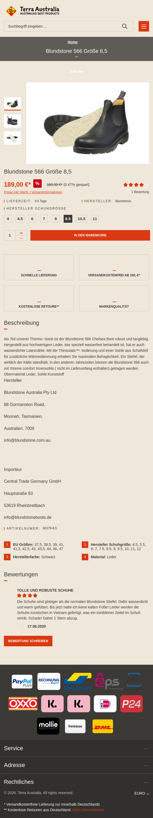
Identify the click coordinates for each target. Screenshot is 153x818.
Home (73, 42)
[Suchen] (124, 26)
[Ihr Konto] (136, 11)
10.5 (81, 218)
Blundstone (123, 201)
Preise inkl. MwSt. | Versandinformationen (33, 192)
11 (95, 218)
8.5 (68, 218)
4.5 (20, 218)
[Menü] (144, 26)
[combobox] (60, 26)
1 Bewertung (140, 192)
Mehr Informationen (88, 810)
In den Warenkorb (90, 235)
